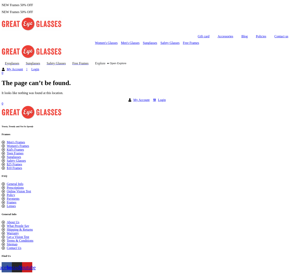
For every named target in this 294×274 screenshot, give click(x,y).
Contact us (281, 36)
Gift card (203, 36)
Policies (261, 36)
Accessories (225, 36)
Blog (244, 36)
